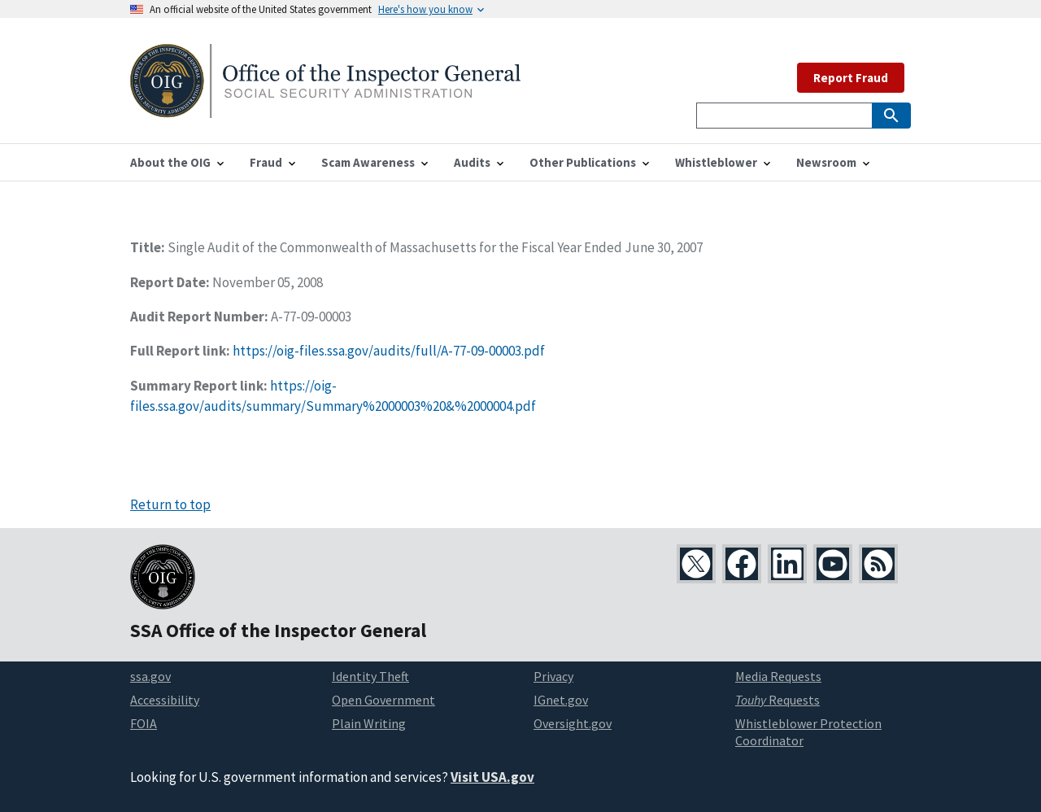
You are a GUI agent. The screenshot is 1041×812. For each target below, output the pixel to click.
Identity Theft (370, 676)
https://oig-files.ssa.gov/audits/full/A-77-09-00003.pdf (389, 351)
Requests (777, 700)
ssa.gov (150, 676)
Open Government (383, 700)
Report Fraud (850, 77)
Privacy (553, 676)
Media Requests (778, 676)
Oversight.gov (573, 723)
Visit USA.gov (492, 777)
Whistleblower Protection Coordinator (808, 732)
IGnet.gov (561, 700)
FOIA (143, 723)
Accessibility (164, 700)
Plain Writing (369, 723)
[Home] (325, 107)
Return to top (170, 504)
